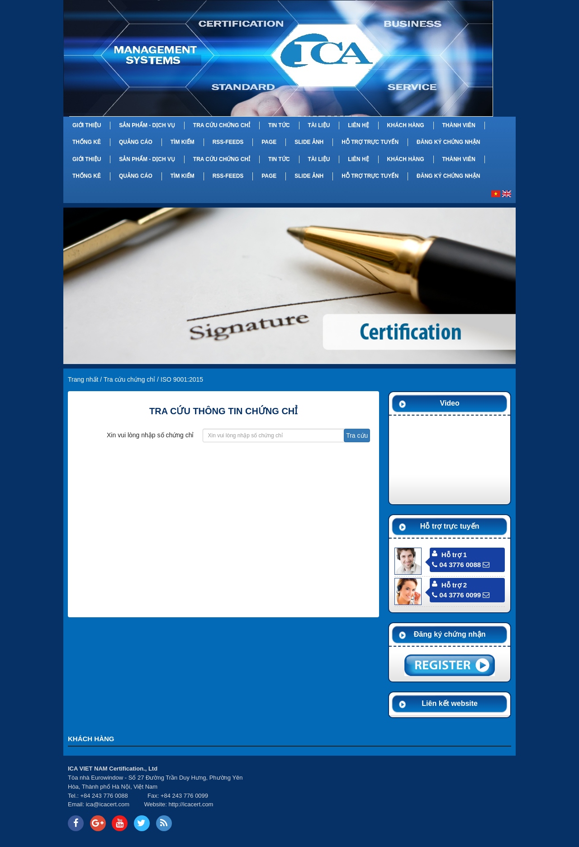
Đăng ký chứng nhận (448, 142)
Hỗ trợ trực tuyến (370, 142)
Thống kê (86, 142)
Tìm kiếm (183, 142)
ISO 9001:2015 (182, 379)
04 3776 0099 (456, 595)
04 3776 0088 (456, 564)
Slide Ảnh (308, 142)
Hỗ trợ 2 (454, 585)
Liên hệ (358, 125)
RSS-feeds (228, 142)
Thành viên (458, 125)
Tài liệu (319, 125)
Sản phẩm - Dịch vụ (147, 125)
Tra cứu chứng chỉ (221, 125)
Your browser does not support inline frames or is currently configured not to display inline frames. (383, 799)
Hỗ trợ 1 (454, 554)
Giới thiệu (86, 125)
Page (268, 142)
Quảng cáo (135, 142)
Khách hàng (405, 125)
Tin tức (279, 125)
